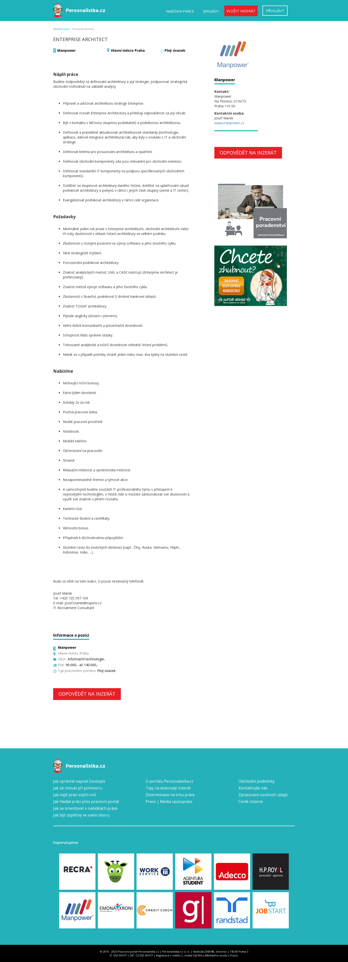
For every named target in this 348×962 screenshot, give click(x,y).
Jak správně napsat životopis (79, 781)
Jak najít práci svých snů (74, 794)
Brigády (211, 11)
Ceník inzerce (251, 801)
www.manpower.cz (229, 123)
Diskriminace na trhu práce (170, 794)
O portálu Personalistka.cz (169, 781)
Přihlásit (275, 10)
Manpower (66, 50)
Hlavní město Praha (128, 50)
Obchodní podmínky (257, 781)
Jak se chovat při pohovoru (77, 788)
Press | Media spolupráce (169, 801)
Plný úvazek (175, 50)
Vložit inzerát (240, 10)
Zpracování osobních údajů (263, 794)
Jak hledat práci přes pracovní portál (86, 801)
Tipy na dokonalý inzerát (168, 788)
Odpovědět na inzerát (87, 694)
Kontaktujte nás (253, 788)
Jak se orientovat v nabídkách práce (85, 808)
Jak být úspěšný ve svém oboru (81, 815)
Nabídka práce (180, 11)
